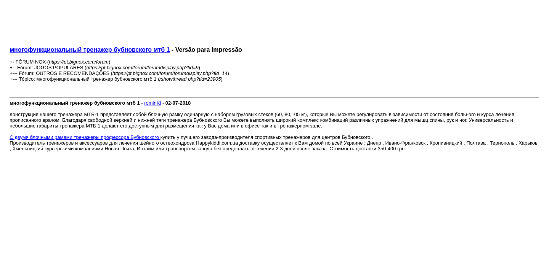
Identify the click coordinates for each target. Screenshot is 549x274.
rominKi (152, 103)
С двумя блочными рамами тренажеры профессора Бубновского (85, 137)
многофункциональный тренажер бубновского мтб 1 (90, 49)
